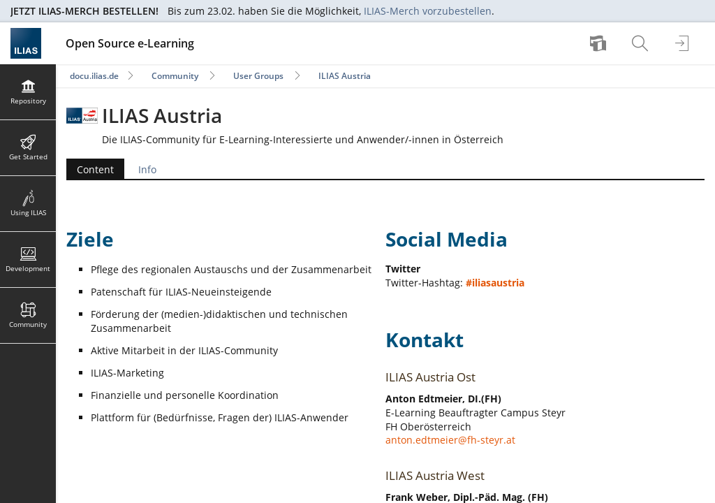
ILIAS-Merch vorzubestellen (428, 10)
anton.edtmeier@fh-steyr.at (450, 439)
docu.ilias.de (94, 76)
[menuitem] (600, 43)
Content (95, 169)
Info (147, 169)
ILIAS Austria (344, 76)
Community (175, 76)
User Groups (258, 76)
